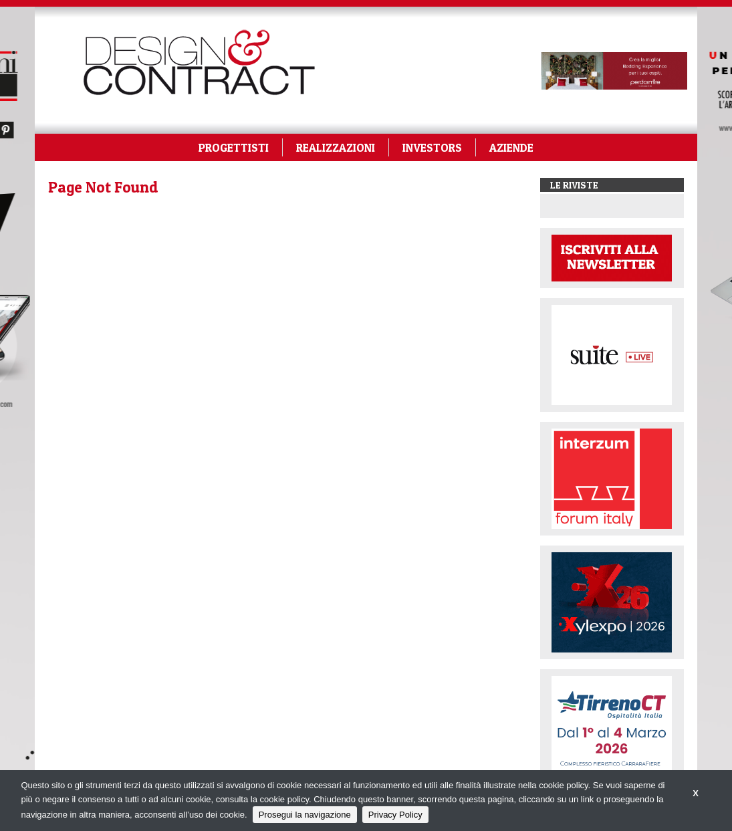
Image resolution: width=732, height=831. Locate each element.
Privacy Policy (395, 815)
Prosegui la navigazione (305, 815)
